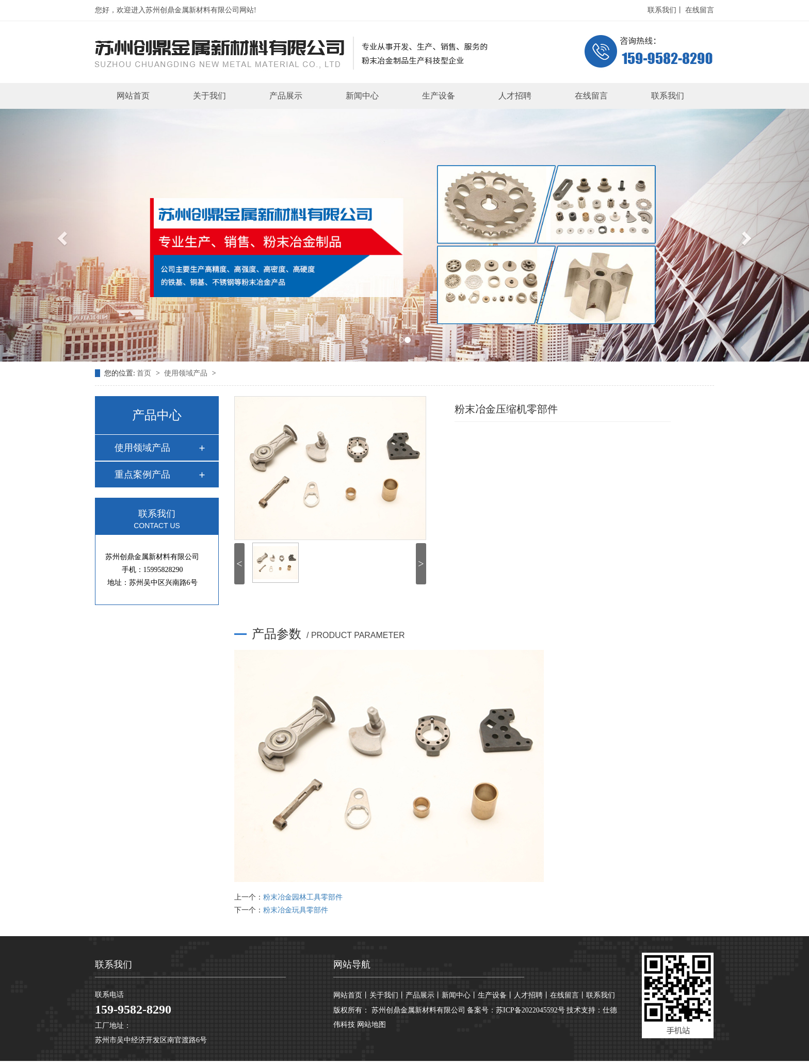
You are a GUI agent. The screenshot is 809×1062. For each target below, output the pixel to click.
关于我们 (209, 95)
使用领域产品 (186, 373)
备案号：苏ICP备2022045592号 (516, 1010)
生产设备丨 (496, 995)
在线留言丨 (568, 995)
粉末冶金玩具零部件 (295, 910)
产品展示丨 (424, 995)
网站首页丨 (351, 995)
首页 (145, 373)
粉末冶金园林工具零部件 (303, 897)
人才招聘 (514, 95)
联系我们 (667, 95)
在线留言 (699, 10)
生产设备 (438, 95)
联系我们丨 (666, 10)
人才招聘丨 (532, 995)
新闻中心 (362, 95)
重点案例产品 (142, 474)
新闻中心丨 (460, 995)
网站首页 (133, 95)
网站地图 (371, 1024)
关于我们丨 (387, 995)
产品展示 (285, 95)
